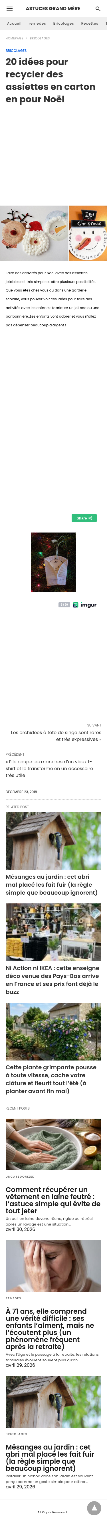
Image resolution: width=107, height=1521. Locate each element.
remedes (37, 23)
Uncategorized (20, 1176)
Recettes (89, 23)
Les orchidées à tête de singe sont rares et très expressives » (56, 736)
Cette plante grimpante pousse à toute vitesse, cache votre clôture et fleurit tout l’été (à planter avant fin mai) (51, 1079)
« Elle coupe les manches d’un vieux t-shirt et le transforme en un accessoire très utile (49, 769)
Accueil (14, 23)
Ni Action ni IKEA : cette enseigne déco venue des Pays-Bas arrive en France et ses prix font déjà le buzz (52, 980)
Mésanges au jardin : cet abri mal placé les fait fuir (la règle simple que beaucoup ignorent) (52, 885)
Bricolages (63, 23)
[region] (53, 150)
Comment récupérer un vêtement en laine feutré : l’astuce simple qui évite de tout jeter (53, 1200)
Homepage (14, 38)
